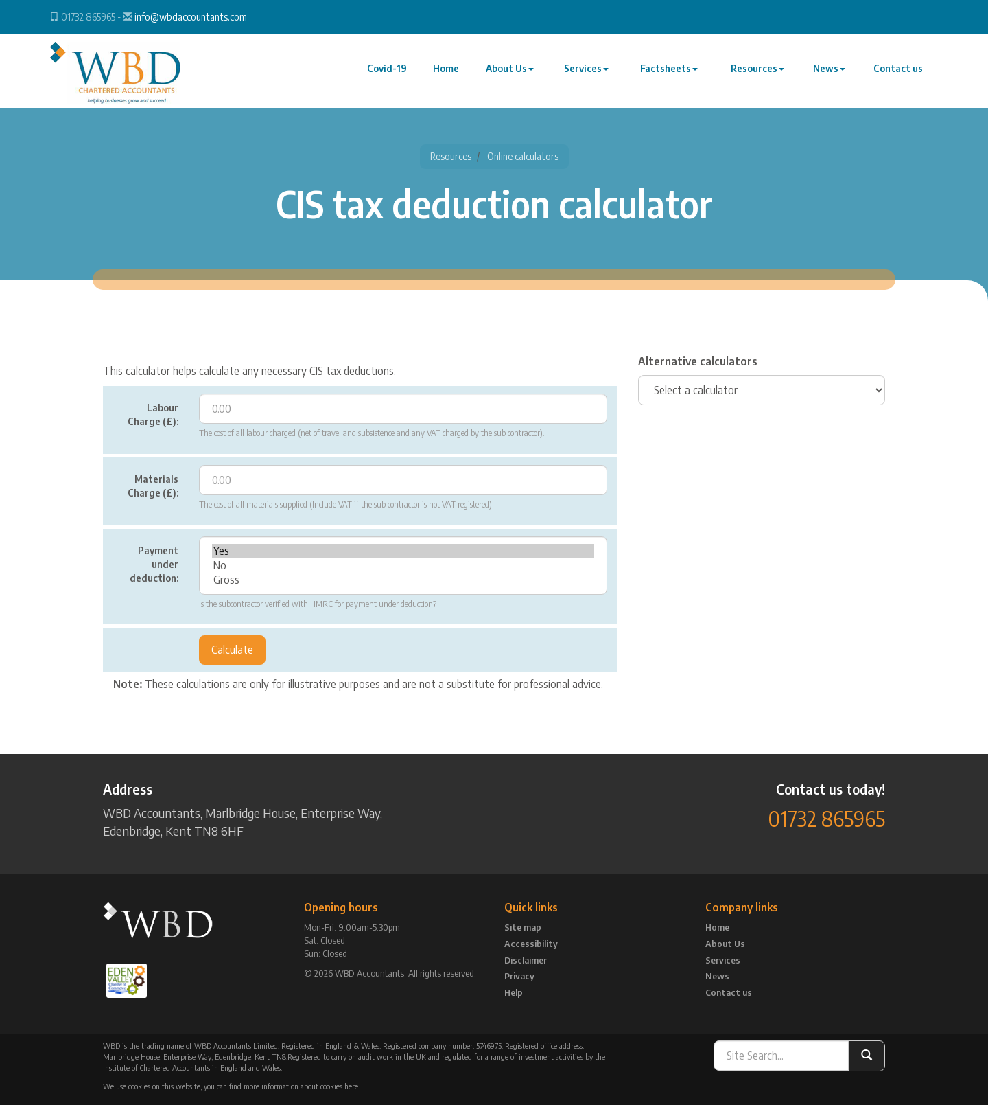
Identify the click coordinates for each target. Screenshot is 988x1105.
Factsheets (672, 74)
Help (513, 992)
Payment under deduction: (154, 564)
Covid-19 (393, 74)
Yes (403, 551)
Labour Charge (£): (153, 414)
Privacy (519, 975)
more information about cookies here (301, 1086)
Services (589, 74)
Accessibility (531, 943)
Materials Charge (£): (153, 486)
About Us (514, 74)
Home (451, 74)
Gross (403, 580)
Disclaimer (525, 960)
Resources (759, 74)
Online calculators (522, 156)
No (403, 565)
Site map (522, 927)
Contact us (899, 74)
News (830, 74)
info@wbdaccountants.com (190, 17)
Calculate (232, 650)
